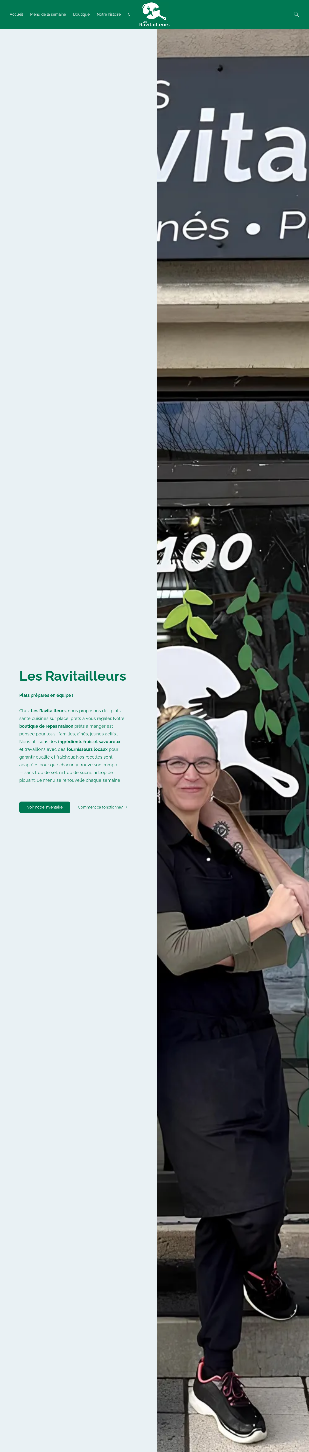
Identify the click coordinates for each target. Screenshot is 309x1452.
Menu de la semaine (48, 14)
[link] (103, 807)
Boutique (81, 14)
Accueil (16, 14)
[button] (154, 14)
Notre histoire (109, 14)
